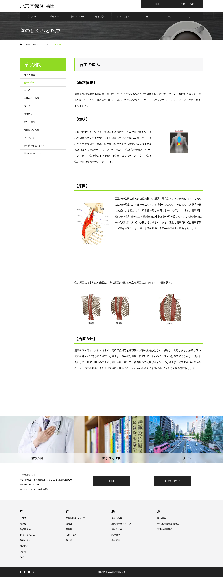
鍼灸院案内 (25, 529)
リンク (191, 17)
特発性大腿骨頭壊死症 (168, 524)
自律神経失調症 (31, 98)
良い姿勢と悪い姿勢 (34, 146)
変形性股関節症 (165, 529)
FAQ (168, 17)
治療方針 (54, 17)
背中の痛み (29, 83)
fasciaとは (29, 138)
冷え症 (27, 91)
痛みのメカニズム (32, 154)
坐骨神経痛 (117, 518)
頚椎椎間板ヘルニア (75, 518)
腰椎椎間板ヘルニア (121, 524)
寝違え (69, 524)
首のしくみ (71, 535)
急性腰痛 (116, 535)
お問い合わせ (172, 481)
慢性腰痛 (116, 541)
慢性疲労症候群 (31, 130)
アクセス (145, 17)
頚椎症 (69, 529)
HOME (21, 511)
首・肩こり (71, 541)
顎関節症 (28, 114)
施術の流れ (100, 17)
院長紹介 (31, 17)
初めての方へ (122, 17)
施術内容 (24, 546)
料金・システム (77, 17)
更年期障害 (29, 122)
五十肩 (27, 106)
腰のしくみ (117, 529)
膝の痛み (161, 518)
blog (111, 481)
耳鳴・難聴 (29, 75)
